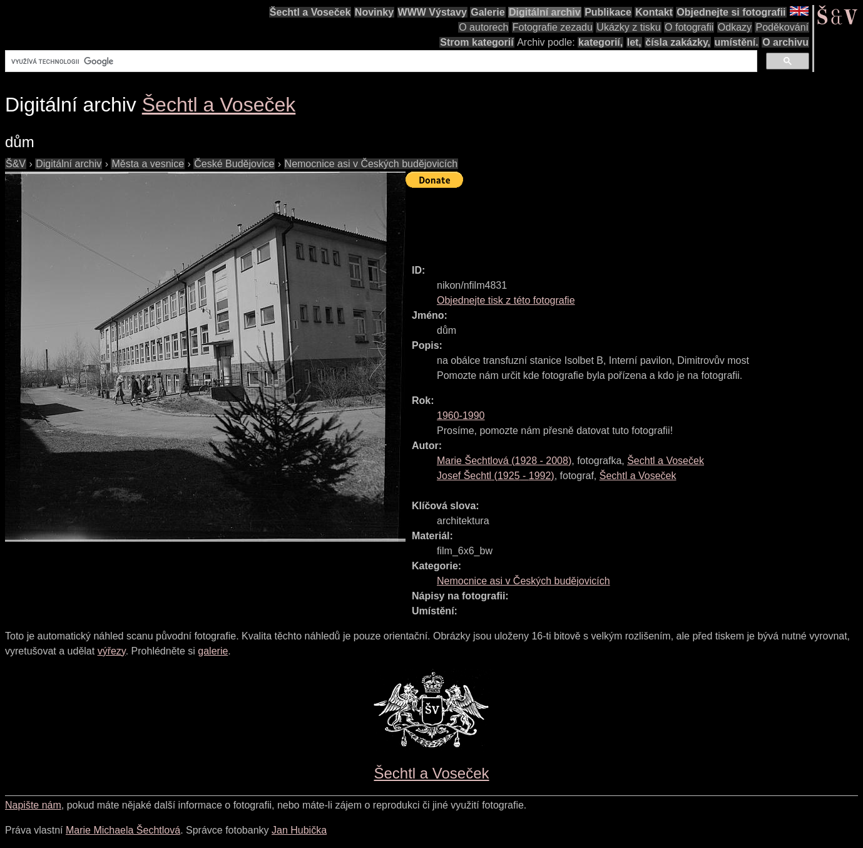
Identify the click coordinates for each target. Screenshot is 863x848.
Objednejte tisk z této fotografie (506, 300)
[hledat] (379, 61)
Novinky (374, 12)
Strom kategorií (476, 42)
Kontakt (654, 12)
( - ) (504, 460)
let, (634, 42)
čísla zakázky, (677, 42)
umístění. (736, 42)
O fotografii (689, 27)
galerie (213, 651)
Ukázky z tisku (628, 27)
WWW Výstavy (432, 12)
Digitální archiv (545, 12)
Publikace (608, 12)
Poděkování (782, 27)
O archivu (785, 42)
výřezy (112, 651)
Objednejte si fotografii (731, 12)
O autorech (483, 27)
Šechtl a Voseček (310, 12)
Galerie (487, 12)
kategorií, (600, 42)
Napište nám (33, 805)
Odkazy (735, 27)
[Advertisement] (633, 220)
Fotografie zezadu (553, 27)
